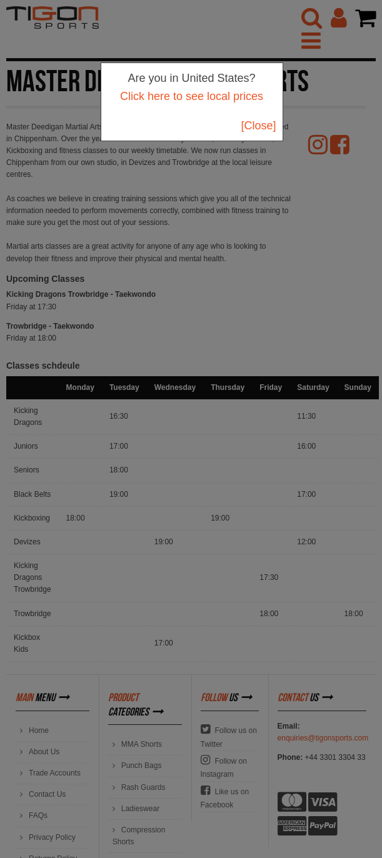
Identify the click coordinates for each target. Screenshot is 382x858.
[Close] (258, 125)
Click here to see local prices (191, 96)
